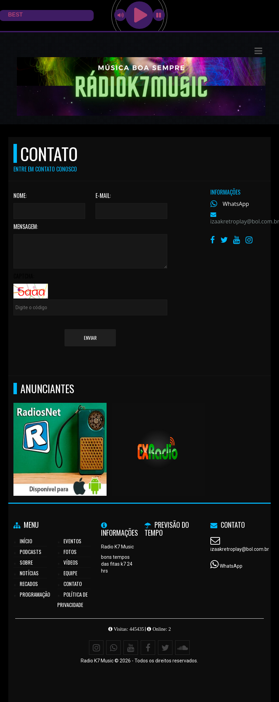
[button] (258, 51)
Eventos (72, 541)
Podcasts (30, 551)
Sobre (26, 562)
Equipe (70, 573)
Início (26, 541)
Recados (29, 583)
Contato (72, 583)
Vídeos (70, 562)
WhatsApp (236, 204)
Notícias (29, 573)
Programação (35, 594)
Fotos (70, 551)
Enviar (90, 337)
